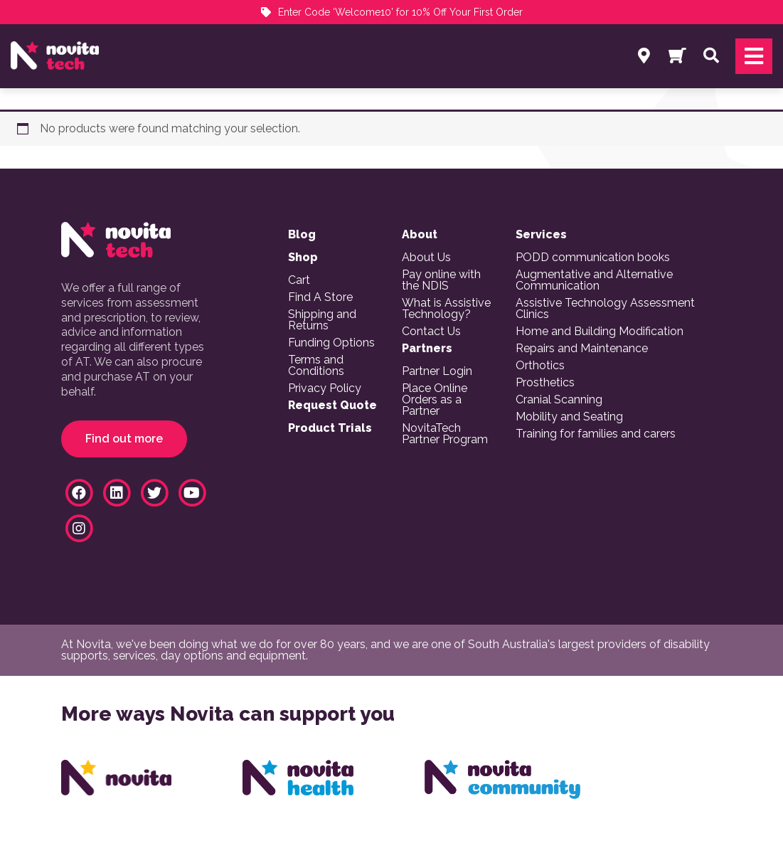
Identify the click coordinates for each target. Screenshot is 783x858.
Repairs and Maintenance (582, 348)
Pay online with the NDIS (441, 280)
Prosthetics (545, 382)
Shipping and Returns (322, 320)
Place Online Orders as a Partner (434, 400)
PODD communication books (593, 257)
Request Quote (332, 405)
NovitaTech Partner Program (445, 434)
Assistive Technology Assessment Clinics (605, 308)
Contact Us (431, 331)
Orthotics (540, 365)
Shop (303, 257)
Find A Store (320, 297)
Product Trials (330, 428)
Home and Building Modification (599, 331)
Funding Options (331, 343)
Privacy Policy (324, 388)
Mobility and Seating (569, 417)
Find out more (124, 438)
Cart (299, 280)
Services (541, 234)
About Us (426, 257)
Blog (302, 234)
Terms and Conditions (316, 365)
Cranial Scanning (559, 400)
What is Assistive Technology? (446, 308)
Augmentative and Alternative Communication (594, 280)
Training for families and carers (596, 434)
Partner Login (437, 371)
